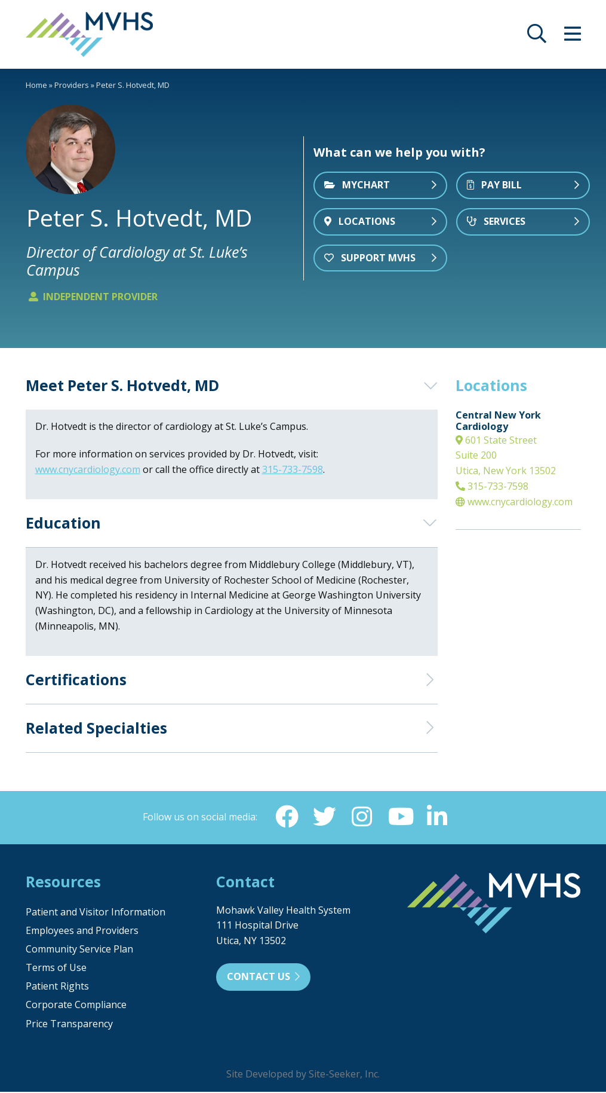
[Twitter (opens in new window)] (324, 817)
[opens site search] (536, 37)
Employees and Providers (82, 931)
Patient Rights (57, 987)
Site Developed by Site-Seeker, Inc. (303, 1075)
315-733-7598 (492, 486)
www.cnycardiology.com (514, 501)
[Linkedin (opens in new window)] (439, 817)
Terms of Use (56, 968)
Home (36, 85)
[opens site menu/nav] (572, 37)
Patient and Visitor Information (95, 913)
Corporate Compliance (76, 1005)
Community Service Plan (79, 950)
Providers (71, 85)
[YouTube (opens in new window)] (401, 817)
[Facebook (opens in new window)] (286, 817)
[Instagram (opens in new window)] (362, 817)
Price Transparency (69, 1024)
